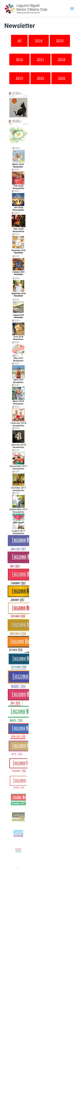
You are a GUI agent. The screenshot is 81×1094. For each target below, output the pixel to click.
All (19, 41)
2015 (60, 41)
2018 (61, 59)
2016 (19, 59)
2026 (61, 78)
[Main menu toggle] (72, 8)
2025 (40, 78)
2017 (40, 59)
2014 (38, 41)
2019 (19, 78)
